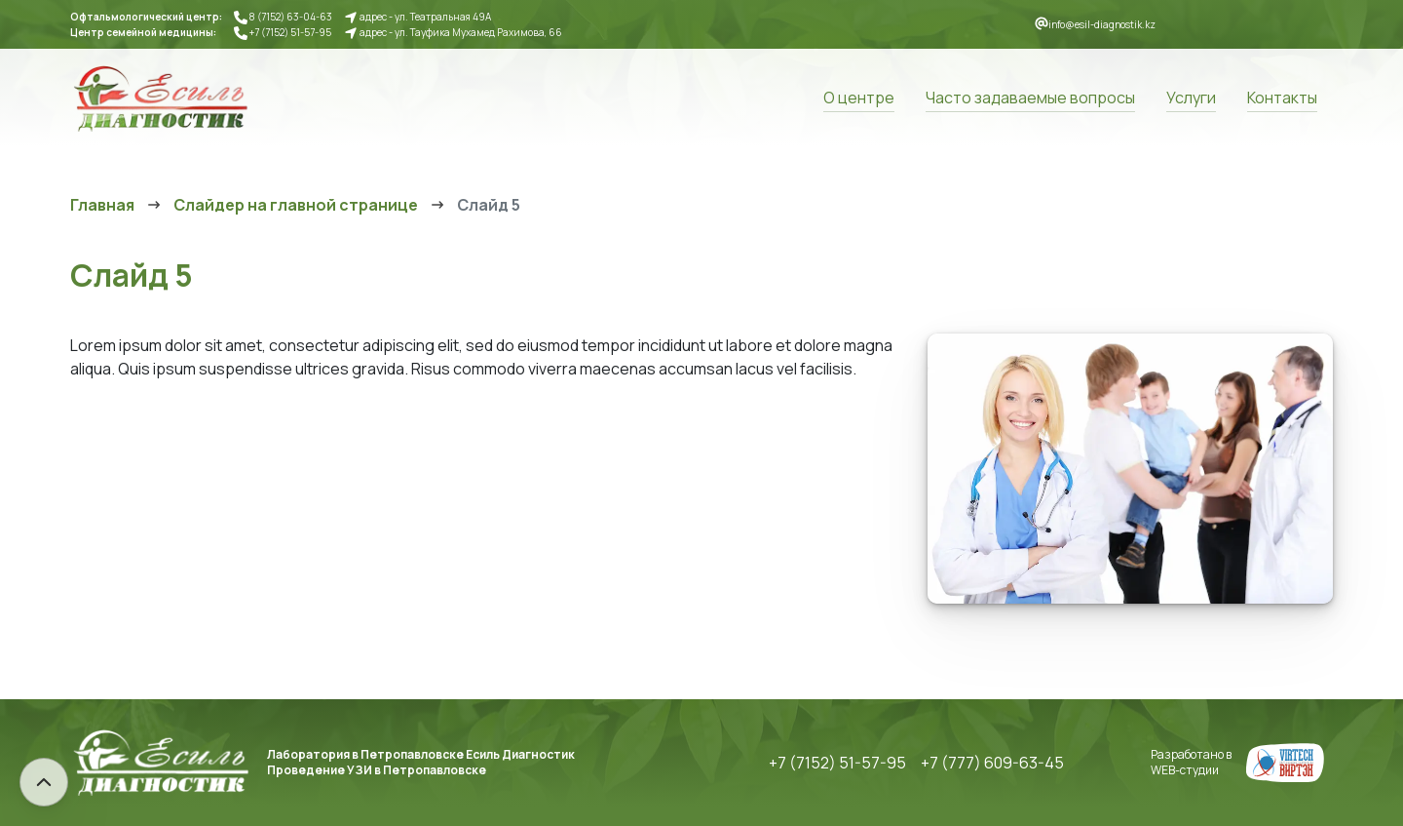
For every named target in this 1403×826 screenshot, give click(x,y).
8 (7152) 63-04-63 (290, 16)
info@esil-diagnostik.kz (1102, 24)
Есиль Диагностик (160, 97)
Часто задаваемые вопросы (1030, 97)
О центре (858, 97)
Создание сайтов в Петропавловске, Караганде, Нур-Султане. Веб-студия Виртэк (1285, 762)
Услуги (1191, 97)
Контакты (1282, 97)
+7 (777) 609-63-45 (992, 762)
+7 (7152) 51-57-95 (290, 32)
